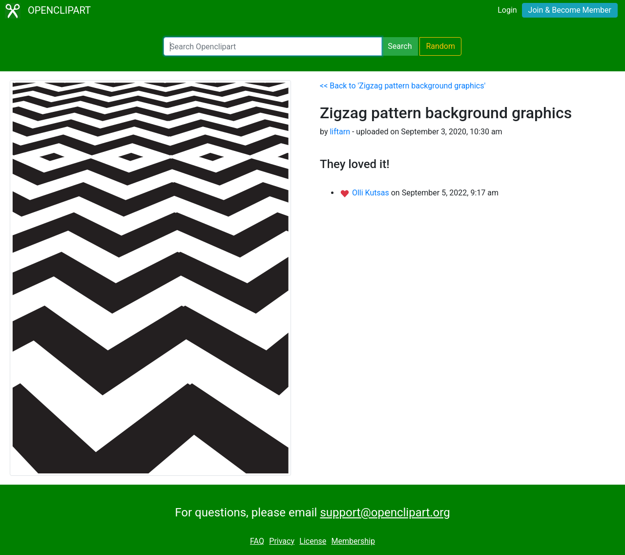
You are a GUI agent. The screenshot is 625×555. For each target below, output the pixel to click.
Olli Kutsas (371, 192)
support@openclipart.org (385, 512)
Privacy (281, 541)
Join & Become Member (569, 10)
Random (440, 46)
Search (400, 46)
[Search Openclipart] (273, 46)
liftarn (340, 131)
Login (507, 10)
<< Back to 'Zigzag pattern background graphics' (402, 85)
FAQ (257, 541)
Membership (353, 541)
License (312, 541)
